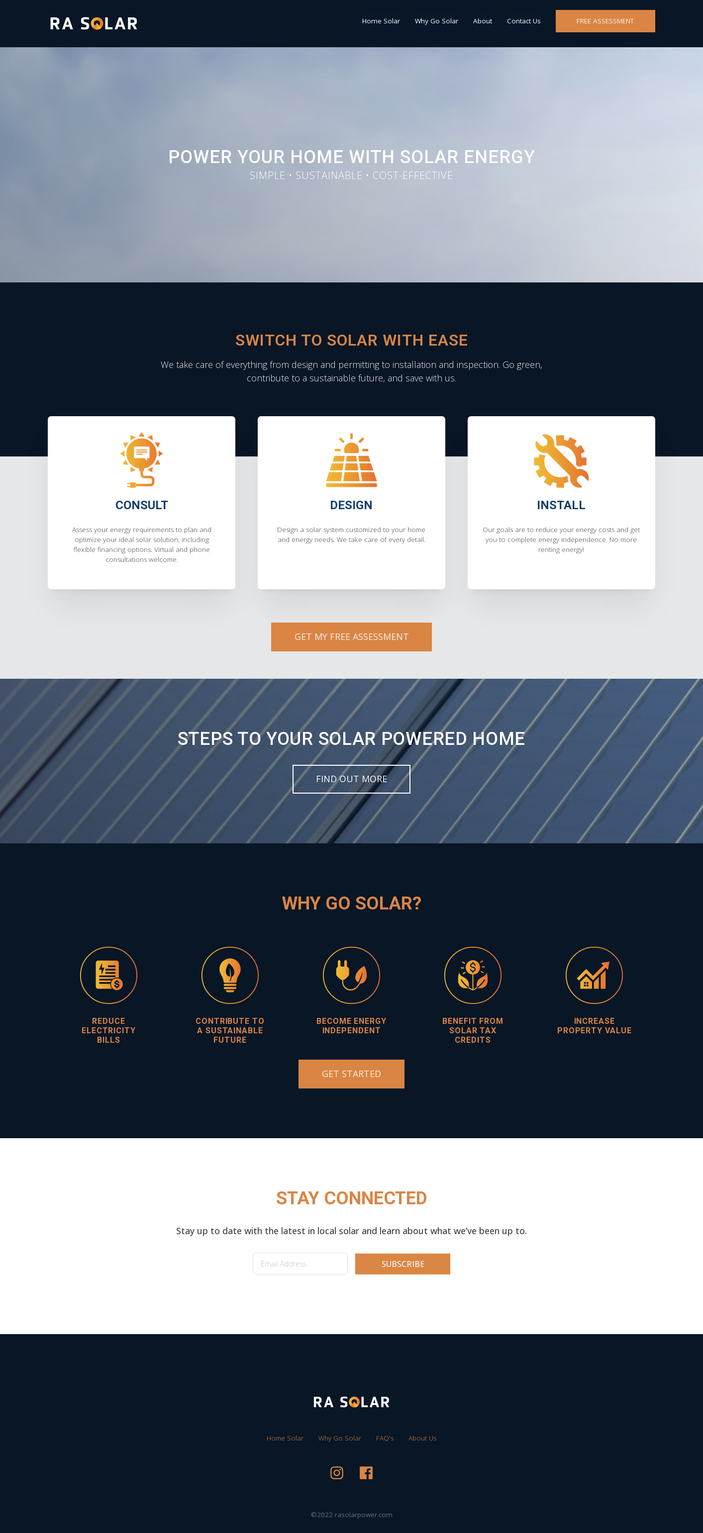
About (482, 20)
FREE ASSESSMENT (605, 20)
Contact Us (524, 20)
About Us (422, 1438)
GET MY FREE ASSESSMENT (352, 636)
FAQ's (385, 1438)
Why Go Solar (436, 20)
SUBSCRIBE (403, 1264)
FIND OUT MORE (351, 779)
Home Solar (381, 20)
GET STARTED (351, 1074)
